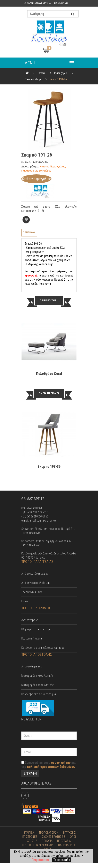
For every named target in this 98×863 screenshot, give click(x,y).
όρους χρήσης (61, 763)
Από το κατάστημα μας (34, 573)
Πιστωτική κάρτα (31, 638)
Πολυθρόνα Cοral (49, 373)
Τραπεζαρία (60, 73)
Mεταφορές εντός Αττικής (37, 675)
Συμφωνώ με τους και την (48, 765)
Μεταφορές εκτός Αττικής (37, 685)
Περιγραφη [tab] (29, 232)
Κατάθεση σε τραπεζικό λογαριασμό (43, 647)
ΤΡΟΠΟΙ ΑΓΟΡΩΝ (48, 832)
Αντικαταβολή (29, 620)
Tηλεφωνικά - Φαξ (31, 592)
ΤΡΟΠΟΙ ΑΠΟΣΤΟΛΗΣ (36, 654)
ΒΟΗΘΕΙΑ (47, 840)
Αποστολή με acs (31, 666)
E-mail (24, 601)
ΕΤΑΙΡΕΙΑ (29, 832)
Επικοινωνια (61, 3)
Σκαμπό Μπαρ (33, 79)
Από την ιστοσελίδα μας (35, 582)
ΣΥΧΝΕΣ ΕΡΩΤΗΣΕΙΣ (53, 836)
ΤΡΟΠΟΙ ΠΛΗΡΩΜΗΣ (36, 608)
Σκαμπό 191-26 (58, 79)
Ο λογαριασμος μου (36, 3)
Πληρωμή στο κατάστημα (36, 629)
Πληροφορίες (41, 860)
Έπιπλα (42, 73)
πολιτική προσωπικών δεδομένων (51, 767)
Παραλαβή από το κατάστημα (38, 694)
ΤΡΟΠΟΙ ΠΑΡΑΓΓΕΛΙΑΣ (37, 561)
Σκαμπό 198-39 (49, 466)
